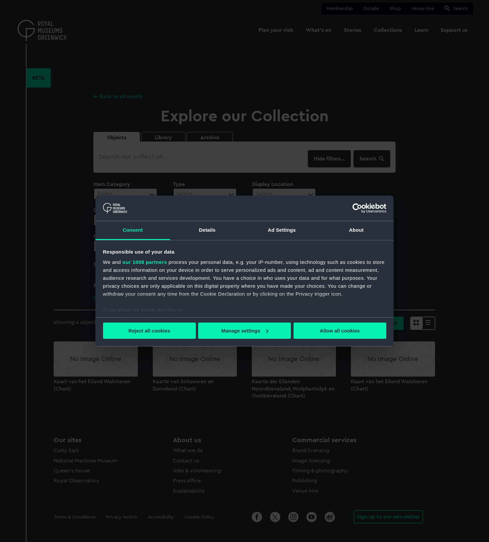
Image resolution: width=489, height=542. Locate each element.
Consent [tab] (133, 230)
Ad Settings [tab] (282, 230)
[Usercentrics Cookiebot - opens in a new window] (357, 208)
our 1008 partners (145, 262)
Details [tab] (207, 230)
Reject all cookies (149, 330)
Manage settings (244, 330)
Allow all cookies (340, 330)
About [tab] (356, 230)
